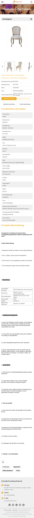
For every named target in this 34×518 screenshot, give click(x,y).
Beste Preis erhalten (9, 98)
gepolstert (16, 467)
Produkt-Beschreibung (25, 104)
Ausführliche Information (9, 104)
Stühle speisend (8, 470)
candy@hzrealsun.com (10, 500)
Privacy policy (8, 510)
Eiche (18, 470)
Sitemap (15, 510)
